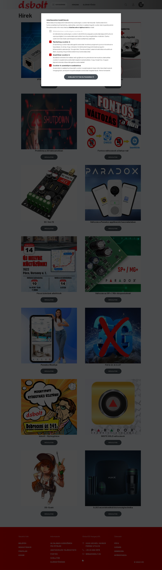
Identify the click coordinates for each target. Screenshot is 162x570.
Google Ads (75, 49)
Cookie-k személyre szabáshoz (67, 65)
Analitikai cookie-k (61, 55)
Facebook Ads (85, 49)
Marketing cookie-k (61, 42)
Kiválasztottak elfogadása (80, 77)
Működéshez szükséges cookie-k (67, 31)
